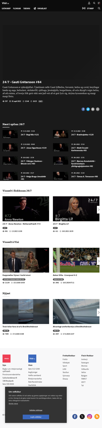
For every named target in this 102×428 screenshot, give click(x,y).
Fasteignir (85, 363)
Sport (65, 366)
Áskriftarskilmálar (35, 382)
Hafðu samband (34, 376)
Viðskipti (66, 363)
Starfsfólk (32, 385)
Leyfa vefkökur (51, 417)
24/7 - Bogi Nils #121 (30, 135)
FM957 (84, 379)
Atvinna (84, 366)
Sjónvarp (66, 376)
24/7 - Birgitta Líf (61, 224)
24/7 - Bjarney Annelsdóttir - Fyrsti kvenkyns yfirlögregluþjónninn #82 (83, 163)
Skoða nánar (13, 410)
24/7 (40, 101)
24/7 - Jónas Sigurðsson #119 (33, 148)
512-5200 (36, 369)
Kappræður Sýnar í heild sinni (17, 275)
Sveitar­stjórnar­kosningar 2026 (14, 279)
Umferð (31, 389)
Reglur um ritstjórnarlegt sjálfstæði (12, 370)
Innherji (84, 360)
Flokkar (17, 9)
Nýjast (6, 293)
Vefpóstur (32, 392)
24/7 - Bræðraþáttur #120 (82, 135)
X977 (83, 382)
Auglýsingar (32, 372)
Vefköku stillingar (20, 417)
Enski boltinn (58, 279)
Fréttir (6, 331)
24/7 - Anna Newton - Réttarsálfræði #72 (22, 224)
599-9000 (10, 384)
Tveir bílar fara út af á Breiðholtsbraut (20, 327)
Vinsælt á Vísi (11, 242)
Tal (82, 386)
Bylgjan (84, 376)
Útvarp (65, 379)
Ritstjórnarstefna (35, 379)
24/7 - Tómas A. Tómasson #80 (84, 177)
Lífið (64, 369)
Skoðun (66, 373)
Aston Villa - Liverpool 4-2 (65, 275)
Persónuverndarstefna (11, 375)
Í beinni (26, 9)
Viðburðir (85, 369)
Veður (83, 373)
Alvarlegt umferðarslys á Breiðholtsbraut (72, 327)
